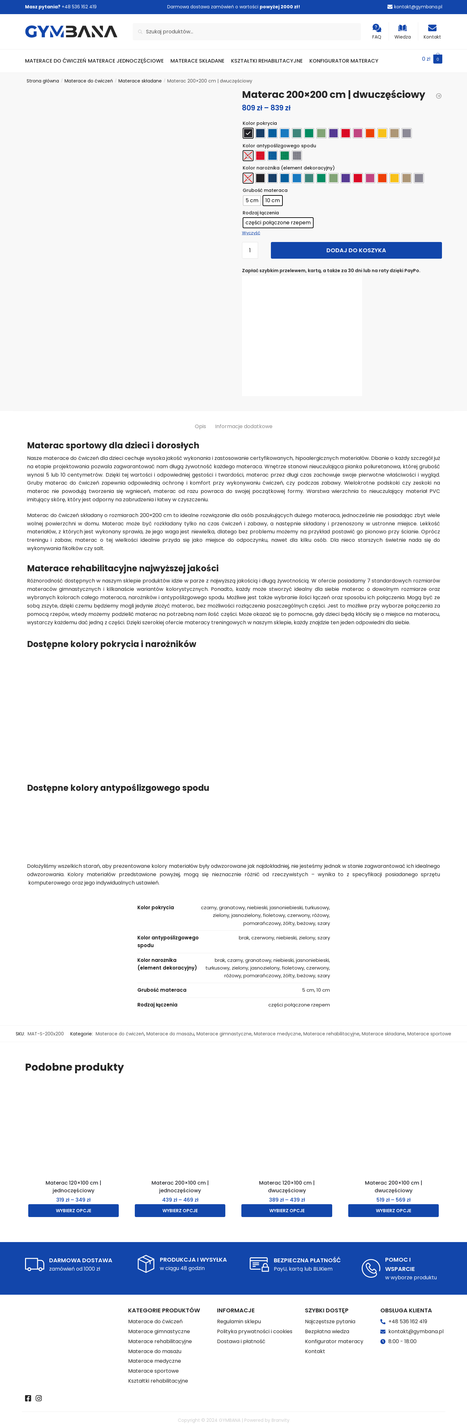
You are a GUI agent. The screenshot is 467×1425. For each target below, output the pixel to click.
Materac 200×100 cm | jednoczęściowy (180, 1182)
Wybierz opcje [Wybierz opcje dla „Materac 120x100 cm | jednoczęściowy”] (73, 1207)
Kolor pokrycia (260, 119)
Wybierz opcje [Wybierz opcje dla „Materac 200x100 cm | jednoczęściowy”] (180, 1207)
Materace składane (140, 77)
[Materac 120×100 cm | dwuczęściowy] (286, 1125)
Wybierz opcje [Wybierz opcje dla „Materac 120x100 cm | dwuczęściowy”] (287, 1207)
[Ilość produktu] (250, 246)
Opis (200, 422)
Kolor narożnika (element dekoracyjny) (289, 164)
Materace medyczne (277, 1030)
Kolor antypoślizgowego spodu (279, 142)
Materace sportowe (429, 1030)
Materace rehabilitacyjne (331, 1030)
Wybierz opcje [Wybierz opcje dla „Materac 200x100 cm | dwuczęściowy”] (393, 1207)
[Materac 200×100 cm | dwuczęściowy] (393, 1125)
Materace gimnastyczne (224, 1030)
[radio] (248, 129)
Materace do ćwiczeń (89, 77)
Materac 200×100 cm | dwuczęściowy (393, 1182)
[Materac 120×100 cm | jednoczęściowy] (73, 1125)
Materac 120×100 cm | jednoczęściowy (73, 1182)
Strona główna (43, 77)
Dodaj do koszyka (356, 246)
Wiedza (402, 32)
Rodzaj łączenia (261, 209)
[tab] (200, 417)
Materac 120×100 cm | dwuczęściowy (287, 1182)
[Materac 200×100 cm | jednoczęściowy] (180, 1125)
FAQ (376, 32)
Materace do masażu (170, 1030)
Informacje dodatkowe (243, 422)
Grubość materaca (265, 186)
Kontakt (432, 32)
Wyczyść (251, 229)
